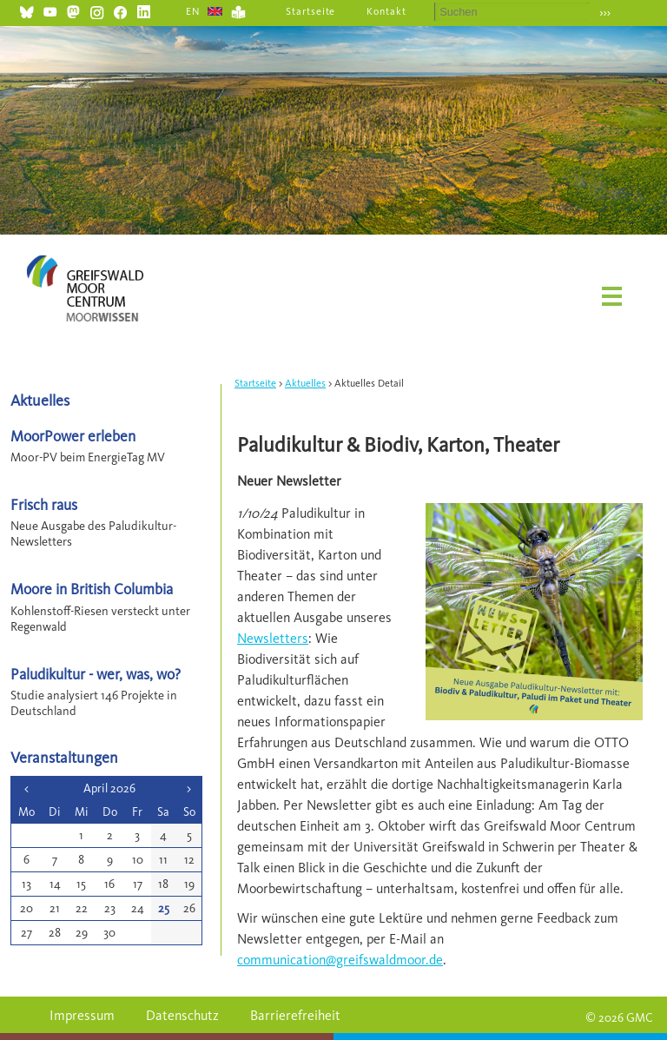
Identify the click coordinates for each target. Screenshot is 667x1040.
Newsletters (272, 638)
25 (163, 908)
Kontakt (386, 11)
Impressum (82, 1015)
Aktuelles (305, 383)
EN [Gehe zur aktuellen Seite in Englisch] (193, 11)
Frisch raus (43, 504)
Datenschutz (182, 1015)
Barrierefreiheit (295, 1015)
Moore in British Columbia (91, 589)
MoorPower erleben (72, 436)
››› (605, 12)
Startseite (311, 11)
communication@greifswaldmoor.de (340, 959)
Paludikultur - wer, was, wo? (95, 674)
